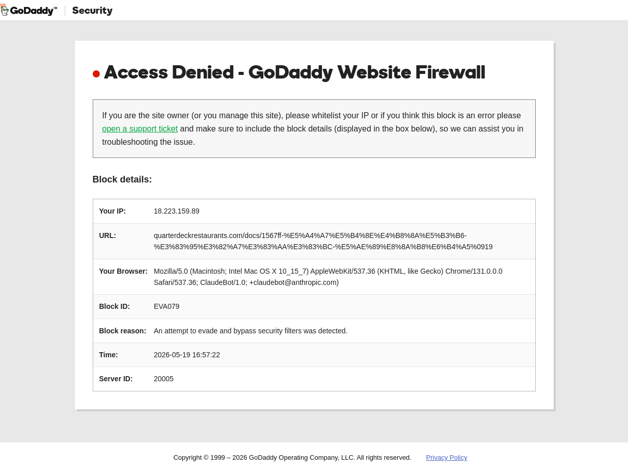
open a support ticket (140, 128)
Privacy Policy (447, 457)
